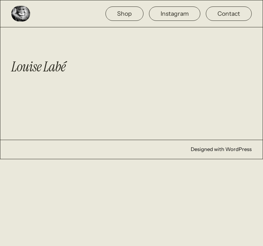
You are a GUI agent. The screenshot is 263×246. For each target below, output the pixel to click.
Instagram (175, 13)
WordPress (238, 149)
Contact (228, 13)
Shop (124, 13)
